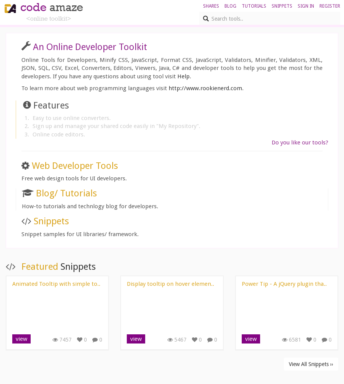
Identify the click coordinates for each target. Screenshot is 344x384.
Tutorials (254, 6)
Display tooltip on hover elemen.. (170, 283)
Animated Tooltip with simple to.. (56, 283)
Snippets (282, 6)
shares (211, 6)
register (329, 6)
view (21, 338)
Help (183, 76)
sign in (306, 6)
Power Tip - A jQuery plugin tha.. (284, 283)
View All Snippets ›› (311, 364)
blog (230, 6)
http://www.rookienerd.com (205, 88)
